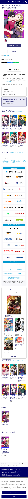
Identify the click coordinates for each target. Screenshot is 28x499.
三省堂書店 (19, 269)
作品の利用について (15, 472)
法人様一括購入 (19, 471)
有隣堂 (19, 273)
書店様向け (13, 471)
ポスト (5, 62)
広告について (17, 469)
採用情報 (12, 469)
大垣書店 (8, 264)
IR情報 (7, 469)
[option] (5, 419)
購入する (14, 51)
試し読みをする (14, 45)
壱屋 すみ (6, 55)
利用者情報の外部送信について (13, 475)
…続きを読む (8, 81)
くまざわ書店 (8, 269)
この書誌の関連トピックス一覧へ (17, 152)
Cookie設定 (3, 475)
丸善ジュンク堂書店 (8, 273)
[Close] (26, 480)
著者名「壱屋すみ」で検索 (18, 360)
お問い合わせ (4, 474)
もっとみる (13, 356)
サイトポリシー (21, 474)
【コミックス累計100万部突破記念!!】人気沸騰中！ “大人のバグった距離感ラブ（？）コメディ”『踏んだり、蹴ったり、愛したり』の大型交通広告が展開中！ (13, 161)
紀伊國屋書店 (19, 264)
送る (16, 62)
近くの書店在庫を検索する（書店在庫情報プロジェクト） (14, 278)
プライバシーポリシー (12, 474)
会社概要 (3, 469)
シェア (10, 62)
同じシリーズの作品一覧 (19, 111)
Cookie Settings (14, 493)
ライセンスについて (5, 471)
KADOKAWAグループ (5, 472)
